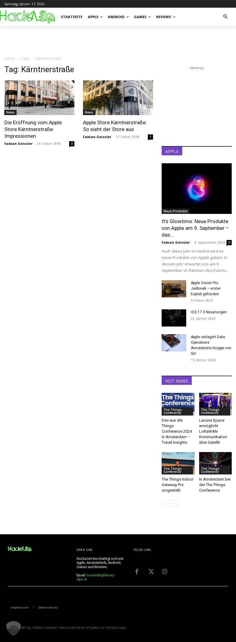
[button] (225, 17)
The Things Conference (172, 411)
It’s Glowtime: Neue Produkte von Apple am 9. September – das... (195, 228)
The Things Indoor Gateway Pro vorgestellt (178, 485)
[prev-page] (165, 503)
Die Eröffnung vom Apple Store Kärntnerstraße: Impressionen (33, 129)
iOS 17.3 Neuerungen (209, 312)
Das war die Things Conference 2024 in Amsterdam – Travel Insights (177, 431)
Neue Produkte (175, 211)
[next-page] (175, 503)
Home (9, 58)
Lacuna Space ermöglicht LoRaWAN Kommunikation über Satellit (213, 431)
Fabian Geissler (18, 143)
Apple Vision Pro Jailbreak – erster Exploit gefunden (206, 288)
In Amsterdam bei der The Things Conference (214, 485)
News (10, 112)
